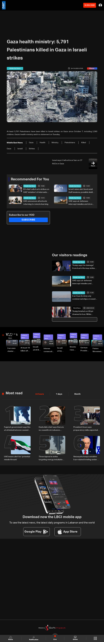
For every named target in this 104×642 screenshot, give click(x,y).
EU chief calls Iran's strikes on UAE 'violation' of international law (36, 191)
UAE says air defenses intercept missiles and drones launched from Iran (81, 203)
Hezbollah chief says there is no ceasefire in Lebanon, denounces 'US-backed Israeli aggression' (52, 428)
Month (76, 394)
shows (75, 638)
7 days (58, 394)
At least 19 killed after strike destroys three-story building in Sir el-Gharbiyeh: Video (25, 349)
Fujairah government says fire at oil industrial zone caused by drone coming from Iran (17, 428)
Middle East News (29, 186)
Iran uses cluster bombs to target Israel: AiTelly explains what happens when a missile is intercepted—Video (12, 350)
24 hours (39, 394)
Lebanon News (24, 336)
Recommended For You (30, 179)
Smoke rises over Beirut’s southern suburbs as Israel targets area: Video (74, 348)
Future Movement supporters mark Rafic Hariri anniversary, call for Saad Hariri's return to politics (98, 350)
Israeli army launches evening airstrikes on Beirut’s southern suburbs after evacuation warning (62, 349)
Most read (14, 393)
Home (11, 638)
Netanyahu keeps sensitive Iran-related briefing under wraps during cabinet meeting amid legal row (86, 458)
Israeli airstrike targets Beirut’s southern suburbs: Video (37, 348)
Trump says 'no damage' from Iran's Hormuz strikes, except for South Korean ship (84, 267)
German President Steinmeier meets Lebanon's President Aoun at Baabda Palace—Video (85, 349)
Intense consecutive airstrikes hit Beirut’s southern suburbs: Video (49, 350)
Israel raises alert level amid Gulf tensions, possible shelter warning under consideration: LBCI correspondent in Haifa (82, 191)
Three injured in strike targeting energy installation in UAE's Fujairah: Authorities (51, 458)
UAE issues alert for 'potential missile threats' (17, 457)
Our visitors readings (69, 255)
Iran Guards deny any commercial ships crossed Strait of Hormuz (83, 297)
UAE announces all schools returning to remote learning (35, 202)
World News (77, 308)
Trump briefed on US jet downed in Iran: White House (82, 313)
